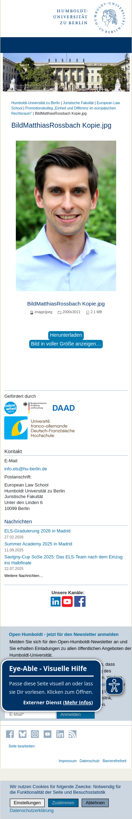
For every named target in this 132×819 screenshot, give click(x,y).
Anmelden (71, 714)
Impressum (68, 761)
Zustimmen (63, 802)
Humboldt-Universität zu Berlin (35, 103)
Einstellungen (27, 802)
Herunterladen (66, 335)
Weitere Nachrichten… (23, 575)
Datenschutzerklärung (32, 810)
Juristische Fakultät (78, 103)
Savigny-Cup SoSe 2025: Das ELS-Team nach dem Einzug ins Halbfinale (63, 559)
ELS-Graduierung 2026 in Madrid (37, 530)
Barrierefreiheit (114, 761)
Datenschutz (90, 761)
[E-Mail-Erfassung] (30, 714)
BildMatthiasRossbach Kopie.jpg (66, 304)
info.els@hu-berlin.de (25, 468)
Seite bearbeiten (21, 746)
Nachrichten (18, 521)
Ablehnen (95, 802)
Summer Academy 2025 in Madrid (38, 543)
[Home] (25, 45)
